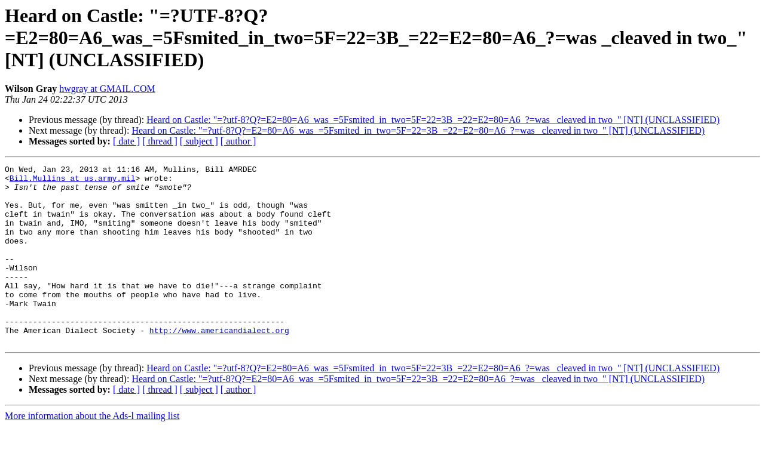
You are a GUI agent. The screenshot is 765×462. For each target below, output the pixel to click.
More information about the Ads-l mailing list (92, 451)
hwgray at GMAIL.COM (107, 89)
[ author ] (238, 141)
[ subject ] (199, 141)
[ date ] (126, 141)
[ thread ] (160, 141)
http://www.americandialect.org (219, 364)
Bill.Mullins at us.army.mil (73, 181)
